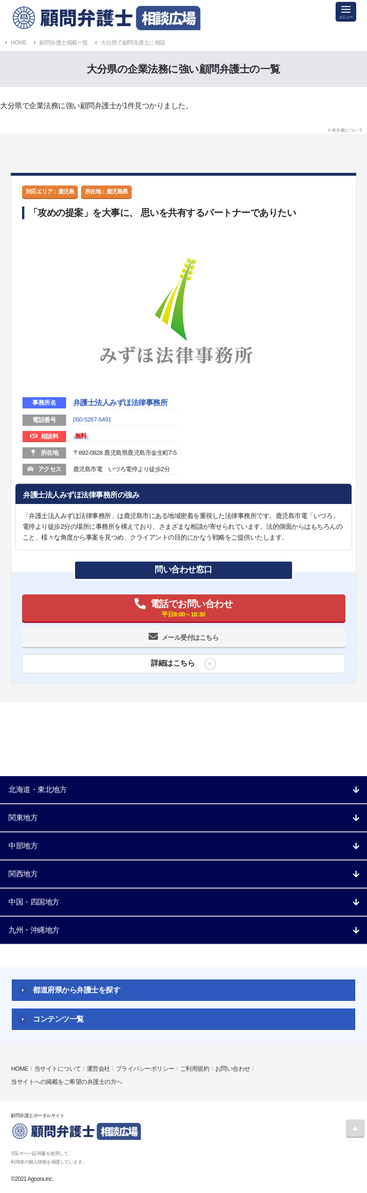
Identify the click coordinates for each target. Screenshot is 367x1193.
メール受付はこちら (190, 637)
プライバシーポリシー (145, 1069)
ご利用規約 (195, 1069)
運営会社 (98, 1069)
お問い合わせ (232, 1069)
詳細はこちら (173, 663)
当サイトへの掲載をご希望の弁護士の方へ (66, 1082)
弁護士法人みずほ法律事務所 (120, 403)
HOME (19, 1069)
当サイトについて (57, 1069)
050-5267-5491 (92, 419)
